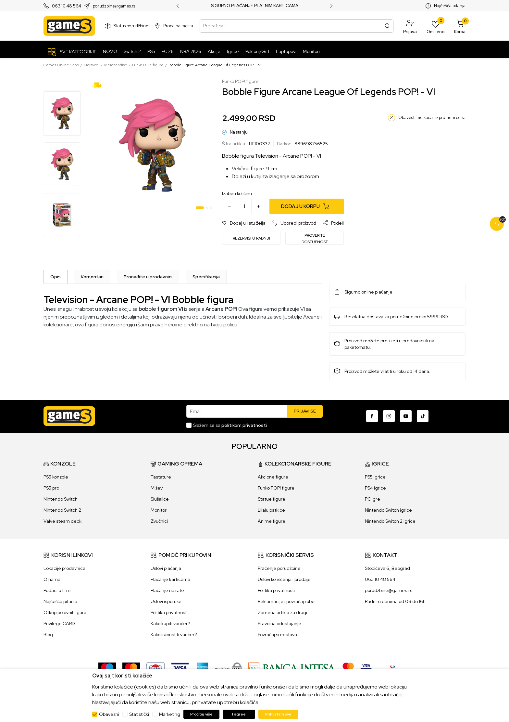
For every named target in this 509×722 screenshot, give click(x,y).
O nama (51, 579)
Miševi (157, 488)
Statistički (139, 714)
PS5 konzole (55, 477)
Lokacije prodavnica (64, 568)
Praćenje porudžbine (279, 568)
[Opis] (55, 276)
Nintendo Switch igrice (388, 510)
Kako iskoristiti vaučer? (174, 634)
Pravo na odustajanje (279, 623)
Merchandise (115, 65)
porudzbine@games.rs (114, 6)
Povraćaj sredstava (277, 634)
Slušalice (160, 499)
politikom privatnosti (244, 425)
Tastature (161, 477)
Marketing (169, 714)
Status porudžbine (131, 26)
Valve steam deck (62, 521)
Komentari (92, 277)
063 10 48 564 (66, 6)
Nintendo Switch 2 (62, 510)
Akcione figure (273, 477)
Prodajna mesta (178, 26)
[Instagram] (389, 416)
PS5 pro (51, 488)
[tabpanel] (152, 145)
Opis (55, 277)
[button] (410, 26)
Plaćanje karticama (170, 579)
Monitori (159, 510)
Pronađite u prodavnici (148, 277)
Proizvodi (91, 65)
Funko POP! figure (148, 65)
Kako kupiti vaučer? (170, 623)
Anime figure (271, 521)
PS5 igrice (375, 477)
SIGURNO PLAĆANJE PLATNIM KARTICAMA (254, 5)
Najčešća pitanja (450, 5)
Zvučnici (159, 521)
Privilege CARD (59, 623)
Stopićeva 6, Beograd (387, 568)
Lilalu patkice (271, 510)
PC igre (372, 499)
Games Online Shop (61, 65)
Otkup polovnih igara (64, 612)
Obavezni (109, 714)
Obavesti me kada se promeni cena (432, 117)
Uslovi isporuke (166, 601)
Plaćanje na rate (167, 590)
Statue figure (271, 499)
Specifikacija (206, 277)
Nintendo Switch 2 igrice (390, 521)
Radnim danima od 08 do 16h (395, 601)
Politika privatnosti (169, 612)
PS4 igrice (375, 488)
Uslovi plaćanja (166, 568)
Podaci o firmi (57, 590)
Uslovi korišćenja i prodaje (284, 579)
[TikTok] (422, 416)
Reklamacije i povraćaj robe (286, 601)
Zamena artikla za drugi (282, 612)
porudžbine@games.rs (388, 590)
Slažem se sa (230, 425)
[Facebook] (372, 416)
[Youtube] (406, 416)
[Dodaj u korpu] (306, 206)
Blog (48, 634)
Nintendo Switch (60, 499)
